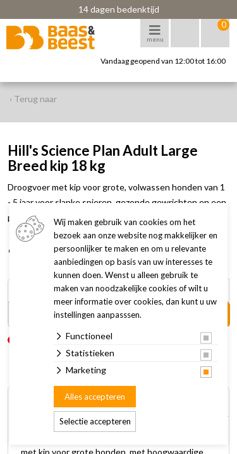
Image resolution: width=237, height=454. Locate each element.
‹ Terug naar (33, 98)
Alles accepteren (94, 397)
